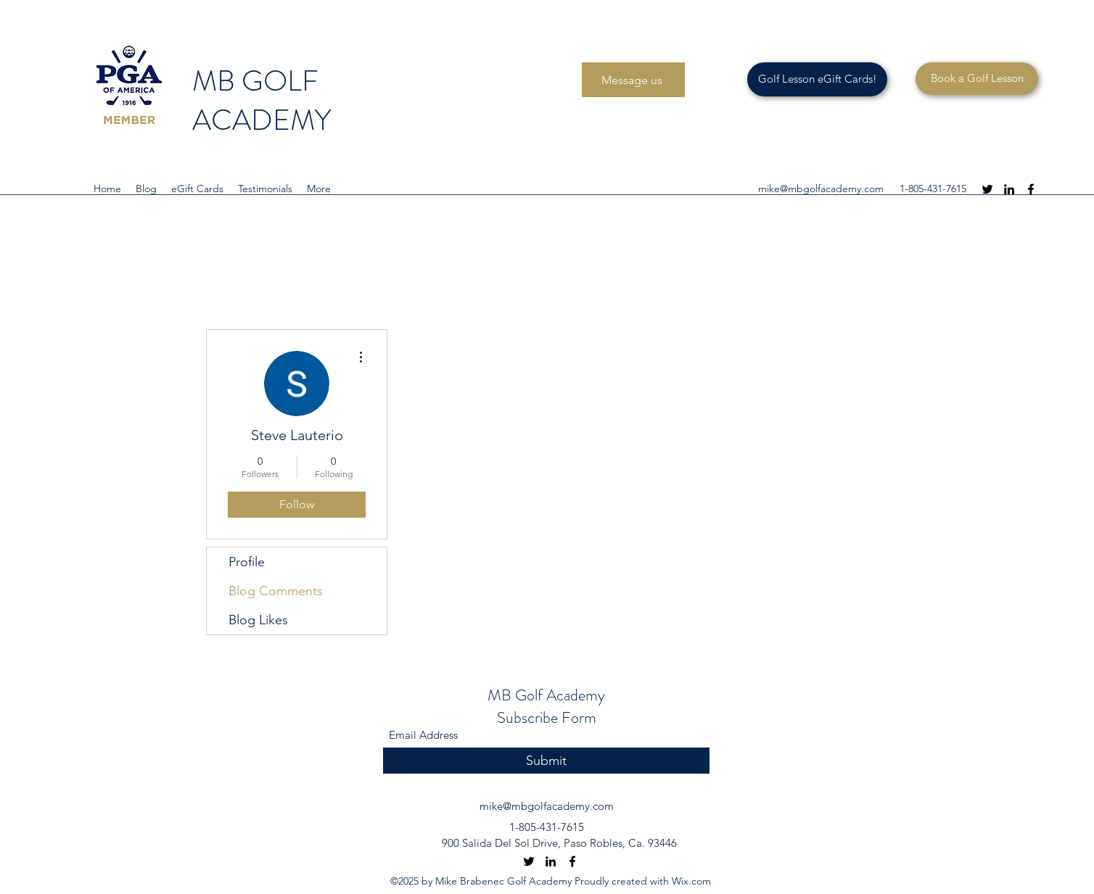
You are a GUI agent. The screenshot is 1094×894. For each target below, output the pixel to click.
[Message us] (633, 79)
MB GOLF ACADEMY (264, 100)
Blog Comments (276, 591)
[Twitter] (987, 189)
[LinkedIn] (1009, 189)
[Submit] (546, 761)
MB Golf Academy (546, 695)
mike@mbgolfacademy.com (821, 188)
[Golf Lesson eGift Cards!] (817, 79)
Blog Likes (258, 620)
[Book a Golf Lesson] (977, 78)
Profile (247, 562)
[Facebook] (1031, 189)
